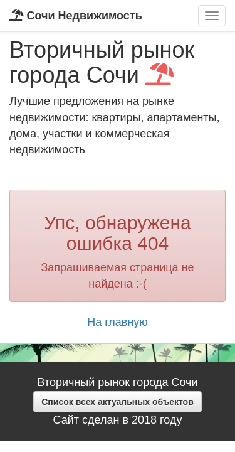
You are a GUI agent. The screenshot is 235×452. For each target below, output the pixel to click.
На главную (117, 322)
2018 (144, 420)
